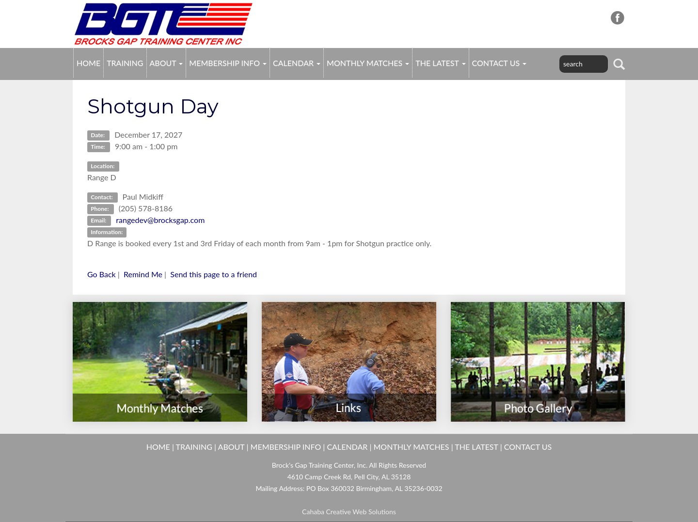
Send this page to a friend (213, 274)
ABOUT (166, 62)
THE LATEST (440, 62)
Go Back (101, 274)
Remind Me (143, 274)
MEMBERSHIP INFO (228, 62)
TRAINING (125, 62)
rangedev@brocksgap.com (160, 219)
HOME (88, 62)
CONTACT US (499, 62)
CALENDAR (296, 62)
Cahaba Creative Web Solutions (349, 511)
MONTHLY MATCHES (368, 62)
